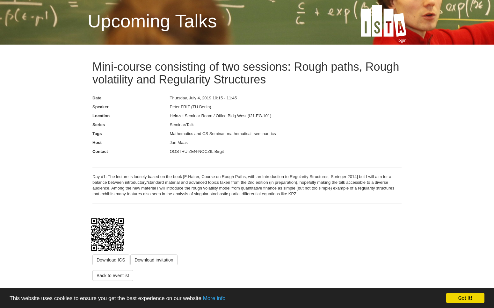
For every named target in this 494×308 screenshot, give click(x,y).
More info (214, 298)
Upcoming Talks (152, 21)
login (402, 40)
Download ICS (111, 259)
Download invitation (153, 259)
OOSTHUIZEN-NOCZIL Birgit (197, 151)
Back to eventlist (113, 275)
